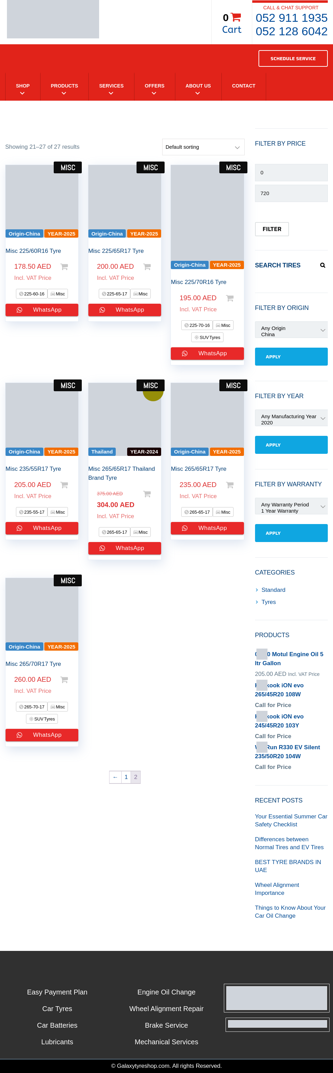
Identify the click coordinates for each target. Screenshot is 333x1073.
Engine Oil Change (167, 992)
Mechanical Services (166, 1042)
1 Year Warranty (261, 511)
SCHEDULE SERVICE (293, 58)
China (261, 334)
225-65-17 (116, 293)
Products (64, 86)
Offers (155, 86)
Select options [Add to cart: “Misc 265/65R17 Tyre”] (234, 485)
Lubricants (57, 1042)
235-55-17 (34, 512)
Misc (60, 293)
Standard (274, 590)
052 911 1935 (292, 17)
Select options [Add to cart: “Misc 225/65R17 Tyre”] (151, 267)
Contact (243, 86)
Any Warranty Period (261, 505)
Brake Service (166, 1025)
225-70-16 (199, 325)
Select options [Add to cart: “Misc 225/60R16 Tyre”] (68, 267)
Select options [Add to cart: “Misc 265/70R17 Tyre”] (68, 680)
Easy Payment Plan (57, 992)
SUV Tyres (209, 337)
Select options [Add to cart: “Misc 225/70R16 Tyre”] (234, 298)
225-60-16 (34, 293)
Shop (23, 86)
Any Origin (261, 328)
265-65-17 (116, 532)
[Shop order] (203, 147)
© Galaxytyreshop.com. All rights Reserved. (166, 1066)
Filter (272, 229)
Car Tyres (57, 1008)
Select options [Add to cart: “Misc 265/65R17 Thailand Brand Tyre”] (151, 494)
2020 (261, 423)
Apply (273, 356)
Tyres (269, 602)
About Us (198, 86)
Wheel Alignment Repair (166, 1008)
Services (111, 86)
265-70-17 (34, 706)
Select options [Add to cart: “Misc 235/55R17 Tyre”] (68, 485)
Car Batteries (57, 1025)
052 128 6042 (292, 31)
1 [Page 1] (126, 777)
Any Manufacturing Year (261, 416)
